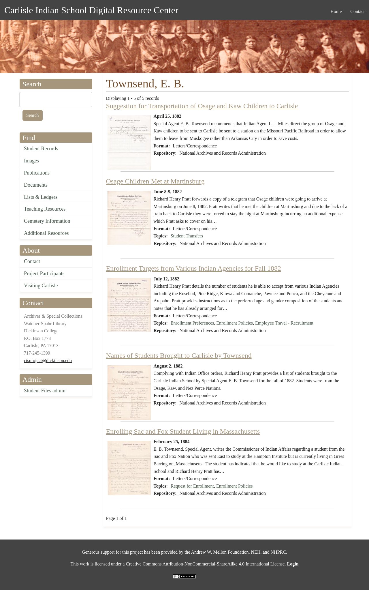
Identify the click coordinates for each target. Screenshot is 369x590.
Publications (37, 173)
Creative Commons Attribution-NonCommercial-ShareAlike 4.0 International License (205, 563)
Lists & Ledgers (40, 197)
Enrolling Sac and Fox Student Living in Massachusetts (183, 431)
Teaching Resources (44, 209)
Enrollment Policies (234, 323)
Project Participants (44, 273)
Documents (36, 185)
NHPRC (278, 552)
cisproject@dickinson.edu (48, 360)
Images (31, 161)
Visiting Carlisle (41, 286)
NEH (256, 552)
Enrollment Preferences (192, 323)
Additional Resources (46, 233)
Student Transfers (187, 235)
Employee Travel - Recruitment (284, 323)
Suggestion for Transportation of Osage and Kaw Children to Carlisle (202, 106)
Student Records (41, 148)
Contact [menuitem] (357, 11)
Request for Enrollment (192, 486)
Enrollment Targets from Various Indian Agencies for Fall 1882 (193, 268)
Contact (32, 261)
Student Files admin (44, 391)
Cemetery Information (47, 221)
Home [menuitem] (336, 11)
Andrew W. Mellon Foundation (220, 552)
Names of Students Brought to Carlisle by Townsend (179, 355)
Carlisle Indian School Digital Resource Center (91, 10)
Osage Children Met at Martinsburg (155, 181)
